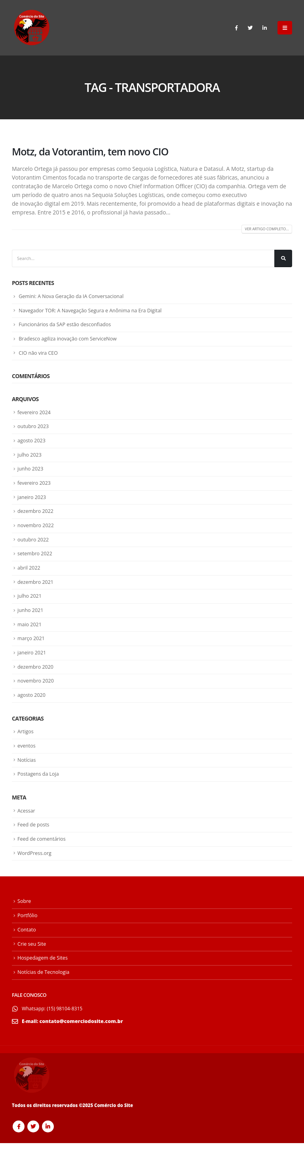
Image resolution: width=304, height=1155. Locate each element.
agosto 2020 (32, 704)
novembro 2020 (36, 690)
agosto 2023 (32, 443)
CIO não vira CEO (39, 355)
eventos (26, 755)
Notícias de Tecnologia (43, 984)
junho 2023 (30, 472)
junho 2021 (30, 617)
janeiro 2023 (32, 501)
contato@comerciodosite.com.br (82, 1033)
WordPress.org (35, 864)
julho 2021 (29, 603)
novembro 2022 (36, 530)
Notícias (26, 770)
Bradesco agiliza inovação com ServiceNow (70, 340)
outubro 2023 (33, 429)
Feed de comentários (42, 850)
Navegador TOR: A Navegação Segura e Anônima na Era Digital (93, 312)
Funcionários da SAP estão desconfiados (67, 326)
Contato (26, 941)
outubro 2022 (33, 545)
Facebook (19, 1138)
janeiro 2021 (32, 661)
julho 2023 (29, 458)
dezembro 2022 (36, 516)
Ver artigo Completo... (265, 229)
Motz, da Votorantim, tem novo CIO (90, 151)
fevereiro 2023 (34, 487)
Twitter (33, 1138)
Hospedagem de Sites (42, 970)
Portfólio (27, 927)
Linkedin (48, 1138)
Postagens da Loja (39, 784)
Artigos (25, 741)
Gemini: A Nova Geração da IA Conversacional (73, 297)
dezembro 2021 (36, 588)
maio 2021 (29, 632)
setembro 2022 (35, 559)
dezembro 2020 (36, 675)
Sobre (24, 913)
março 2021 (31, 646)
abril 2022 (29, 574)
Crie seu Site (31, 955)
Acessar (26, 821)
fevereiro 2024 (34, 415)
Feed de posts (34, 835)
